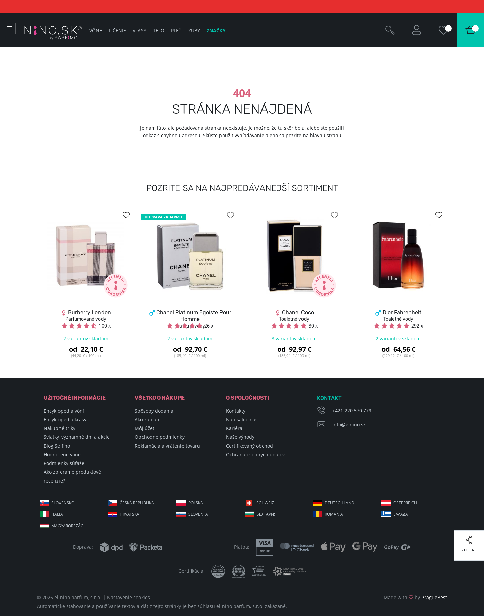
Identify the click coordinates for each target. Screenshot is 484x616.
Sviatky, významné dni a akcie (77, 437)
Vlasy (139, 30)
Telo (158, 30)
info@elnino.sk (349, 424)
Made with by (415, 597)
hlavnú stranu (325, 135)
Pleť (176, 30)
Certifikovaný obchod (249, 445)
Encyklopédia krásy (65, 419)
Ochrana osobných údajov (255, 454)
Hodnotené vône (62, 454)
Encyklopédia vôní (64, 411)
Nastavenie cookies (128, 597)
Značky (216, 30)
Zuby (194, 30)
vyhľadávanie (249, 135)
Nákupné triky (59, 428)
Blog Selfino (57, 445)
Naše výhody (240, 437)
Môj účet (144, 428)
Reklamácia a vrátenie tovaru (167, 445)
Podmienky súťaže (64, 463)
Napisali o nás (242, 419)
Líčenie (117, 30)
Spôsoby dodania (154, 411)
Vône (95, 30)
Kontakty (235, 411)
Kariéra (234, 428)
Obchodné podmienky (160, 437)
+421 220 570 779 (351, 410)
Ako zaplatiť (148, 419)
